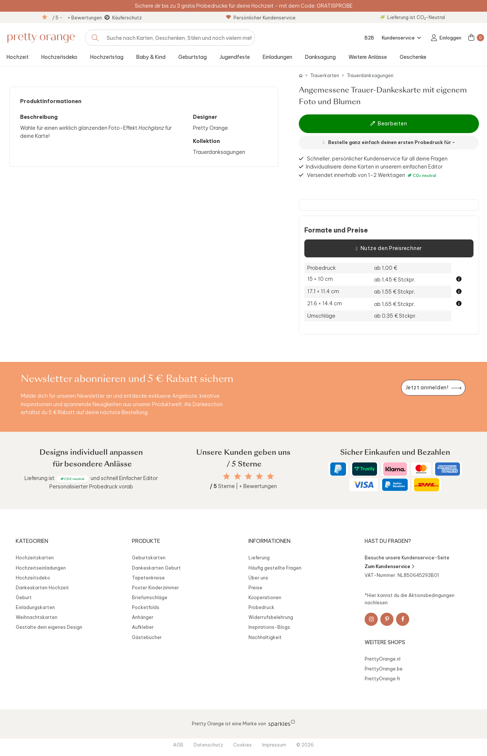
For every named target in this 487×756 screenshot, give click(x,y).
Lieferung (259, 557)
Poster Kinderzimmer (155, 587)
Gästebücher (147, 637)
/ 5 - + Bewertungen (77, 17)
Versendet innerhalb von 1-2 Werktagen (372, 175)
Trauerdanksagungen (370, 75)
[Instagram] (371, 619)
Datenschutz (208, 745)
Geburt (24, 597)
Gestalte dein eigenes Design (49, 627)
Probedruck (261, 607)
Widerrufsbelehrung (270, 617)
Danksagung (320, 57)
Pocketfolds (145, 607)
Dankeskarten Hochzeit (42, 587)
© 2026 (305, 745)
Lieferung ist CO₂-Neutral (412, 17)
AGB (178, 745)
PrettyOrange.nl (382, 659)
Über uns (258, 578)
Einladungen (277, 57)
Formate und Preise (336, 230)
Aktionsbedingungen (431, 595)
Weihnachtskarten (36, 617)
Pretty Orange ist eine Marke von (243, 723)
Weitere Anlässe (368, 57)
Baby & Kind (150, 57)
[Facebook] (402, 619)
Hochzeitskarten (35, 557)
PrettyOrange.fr (382, 678)
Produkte (146, 541)
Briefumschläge (149, 597)
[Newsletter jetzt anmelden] (433, 388)
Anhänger (142, 617)
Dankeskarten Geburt (156, 568)
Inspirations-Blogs (269, 627)
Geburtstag (192, 57)
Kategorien (32, 541)
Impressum (274, 745)
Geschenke (413, 57)
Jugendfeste (235, 57)
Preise (255, 587)
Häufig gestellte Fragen (274, 568)
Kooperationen (264, 597)
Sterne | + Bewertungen (243, 486)
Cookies (242, 745)
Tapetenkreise (148, 578)
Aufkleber (143, 627)
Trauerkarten (325, 75)
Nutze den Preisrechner (389, 248)
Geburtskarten (148, 557)
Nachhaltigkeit (265, 637)
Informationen (269, 541)
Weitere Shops (385, 642)
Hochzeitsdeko (59, 57)
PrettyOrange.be (384, 669)
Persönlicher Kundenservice (261, 17)
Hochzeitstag (106, 57)
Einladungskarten (35, 607)
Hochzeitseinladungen (41, 568)
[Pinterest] (386, 619)
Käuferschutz (127, 17)
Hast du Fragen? (388, 541)
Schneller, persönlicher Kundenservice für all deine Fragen (377, 158)
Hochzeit (17, 57)
